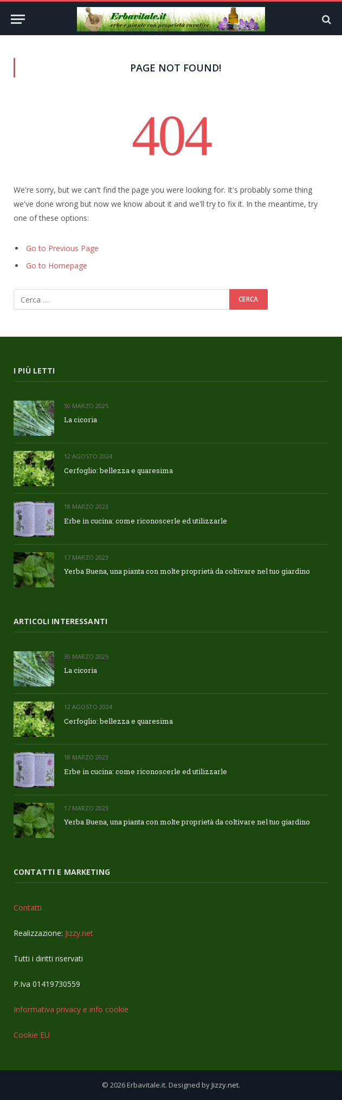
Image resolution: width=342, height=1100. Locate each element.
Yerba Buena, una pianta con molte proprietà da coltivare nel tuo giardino (187, 571)
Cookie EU (32, 1035)
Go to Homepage (56, 265)
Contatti (28, 907)
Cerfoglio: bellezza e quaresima (118, 470)
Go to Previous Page (62, 248)
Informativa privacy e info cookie (71, 1009)
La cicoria (80, 419)
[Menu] (18, 19)
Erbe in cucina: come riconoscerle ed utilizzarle (145, 521)
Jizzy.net (79, 933)
